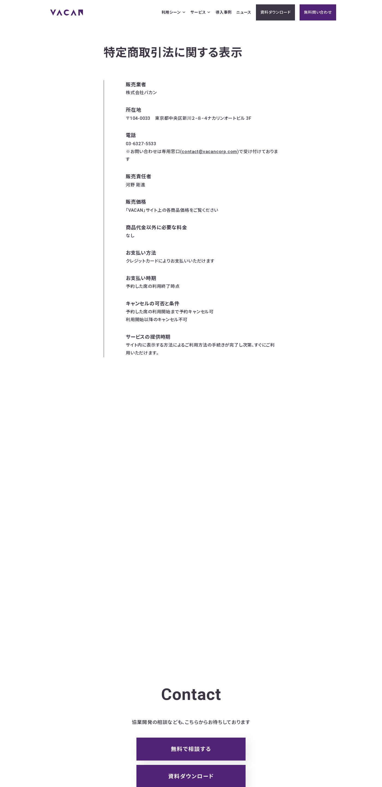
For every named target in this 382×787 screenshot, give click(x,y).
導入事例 (224, 12)
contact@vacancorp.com (209, 151)
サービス (200, 12)
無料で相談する (191, 749)
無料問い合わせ (318, 12)
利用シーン (174, 12)
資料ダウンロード (275, 12)
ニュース (243, 12)
